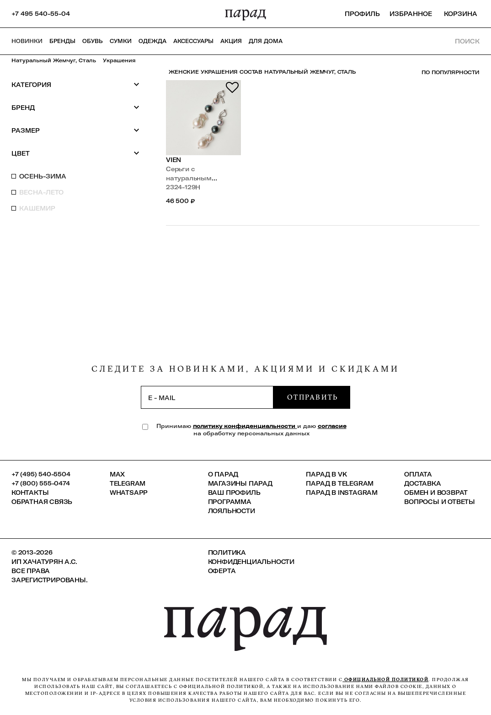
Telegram (127, 483)
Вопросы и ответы (439, 501)
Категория (75, 84)
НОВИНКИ (27, 41)
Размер (75, 130)
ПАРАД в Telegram (340, 483)
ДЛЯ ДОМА (266, 41)
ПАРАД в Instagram (342, 492)
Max (117, 474)
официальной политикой (385, 679)
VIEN (173, 159)
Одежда (152, 41)
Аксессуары (193, 41)
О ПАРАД (223, 474)
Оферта (222, 570)
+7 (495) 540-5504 (40, 474)
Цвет (75, 153)
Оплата (418, 474)
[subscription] (207, 397)
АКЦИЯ (231, 41)
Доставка (422, 483)
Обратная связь (41, 501)
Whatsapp (129, 492)
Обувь (92, 41)
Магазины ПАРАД (240, 483)
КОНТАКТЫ (29, 492)
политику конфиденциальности (245, 425)
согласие (332, 425)
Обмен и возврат (436, 492)
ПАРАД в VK (326, 474)
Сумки (121, 41)
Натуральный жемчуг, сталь (53, 60)
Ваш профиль (234, 492)
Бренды (62, 41)
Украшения (119, 60)
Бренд (75, 107)
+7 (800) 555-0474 (40, 483)
